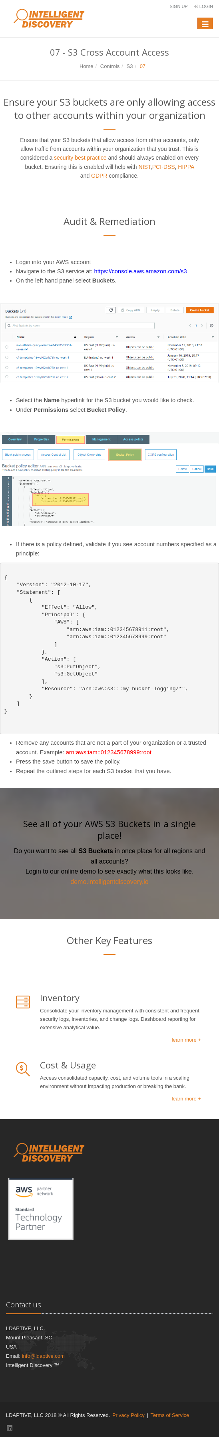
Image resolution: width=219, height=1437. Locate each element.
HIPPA (186, 167)
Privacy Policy (128, 1415)
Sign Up (178, 6)
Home (87, 66)
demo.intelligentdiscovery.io (109, 881)
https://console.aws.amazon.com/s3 (140, 271)
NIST (145, 167)
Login (203, 6)
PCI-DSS (163, 167)
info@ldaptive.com (43, 1356)
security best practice (80, 157)
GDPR (99, 175)
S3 (129, 66)
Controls (109, 66)
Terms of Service (169, 1415)
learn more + (186, 1040)
